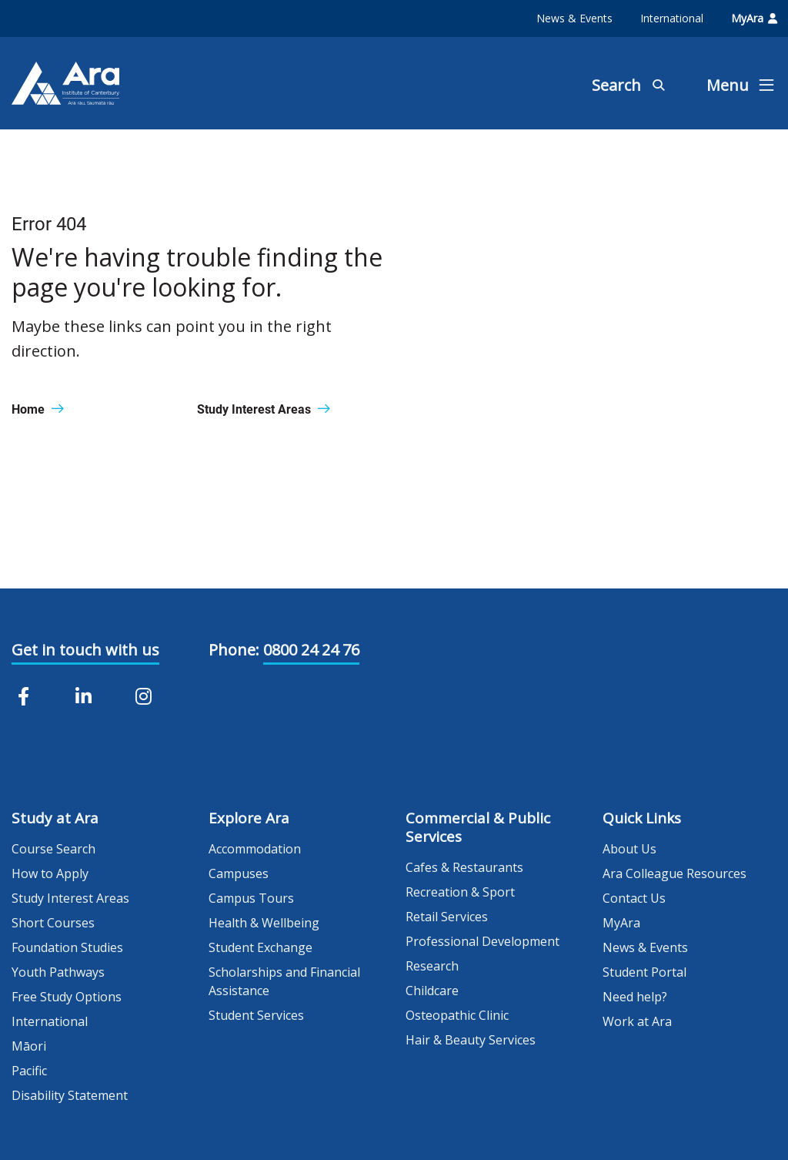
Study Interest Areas (70, 898)
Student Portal (644, 972)
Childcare (432, 990)
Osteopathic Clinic (457, 1015)
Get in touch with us (85, 649)
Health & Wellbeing (264, 922)
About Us (629, 848)
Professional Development (482, 941)
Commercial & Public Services (478, 827)
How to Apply (50, 873)
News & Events (574, 18)
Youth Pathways (58, 972)
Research (432, 965)
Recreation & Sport (460, 891)
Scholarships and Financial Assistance (284, 981)
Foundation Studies (67, 947)
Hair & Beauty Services (471, 1039)
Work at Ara (637, 1021)
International (671, 18)
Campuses (239, 873)
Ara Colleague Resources (674, 873)
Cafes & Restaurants (464, 867)
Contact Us (634, 898)
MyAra (754, 18)
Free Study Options (67, 996)
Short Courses (53, 922)
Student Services (256, 1015)
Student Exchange (260, 947)
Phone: (234, 649)
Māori (29, 1046)
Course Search (53, 848)
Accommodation (255, 848)
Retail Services (447, 916)
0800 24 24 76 (311, 649)
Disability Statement (70, 1095)
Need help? (635, 996)
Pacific (29, 1070)
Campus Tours (251, 898)
